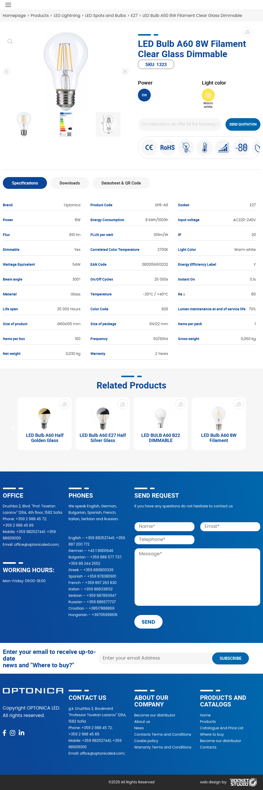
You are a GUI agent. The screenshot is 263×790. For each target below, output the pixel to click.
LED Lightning (67, 15)
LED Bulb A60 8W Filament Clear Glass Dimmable (192, 15)
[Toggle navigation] (8, 5)
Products (40, 15)
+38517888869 (102, 608)
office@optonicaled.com (36, 544)
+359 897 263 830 (101, 582)
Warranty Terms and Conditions (163, 747)
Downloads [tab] (70, 183)
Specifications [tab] (25, 183)
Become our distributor (154, 715)
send (148, 621)
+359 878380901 (101, 576)
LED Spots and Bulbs (105, 15)
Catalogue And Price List (221, 728)
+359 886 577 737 (105, 557)
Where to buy (212, 734)
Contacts (208, 747)
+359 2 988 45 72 (31, 518)
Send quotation (243, 124)
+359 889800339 (98, 569)
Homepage (14, 15)
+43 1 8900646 (100, 550)
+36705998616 (105, 614)
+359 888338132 (98, 589)
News (139, 728)
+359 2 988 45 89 (18, 525)
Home (205, 715)
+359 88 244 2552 (84, 563)
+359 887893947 (101, 595)
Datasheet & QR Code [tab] (121, 183)
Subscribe (230, 658)
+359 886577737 (101, 601)
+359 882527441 (30, 531)
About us (142, 721)
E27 (134, 15)
